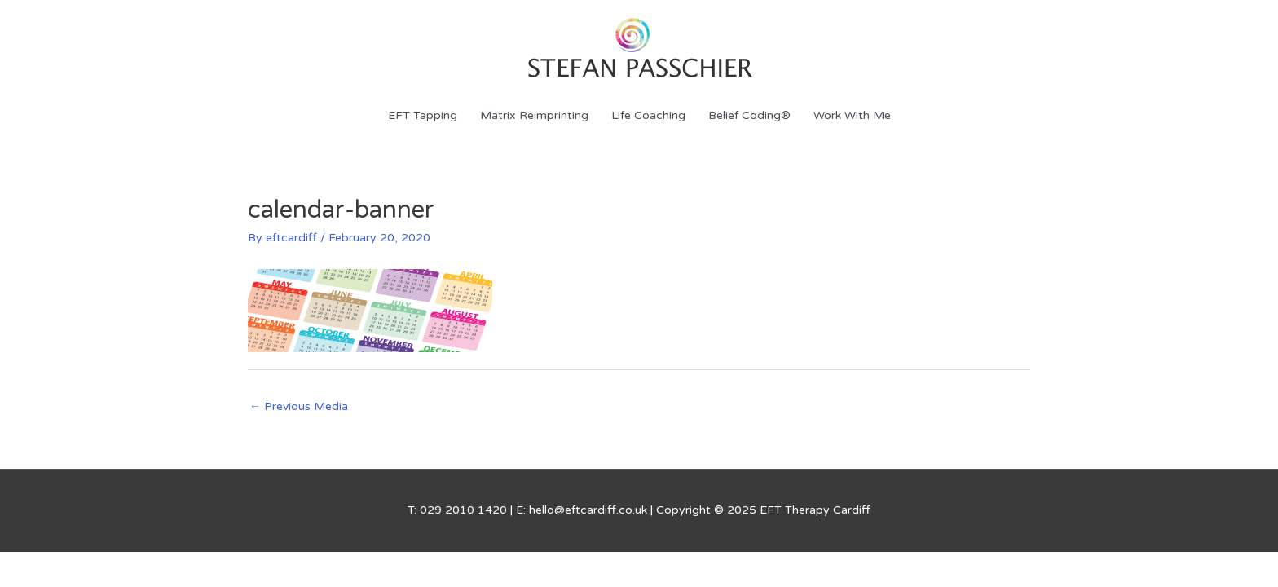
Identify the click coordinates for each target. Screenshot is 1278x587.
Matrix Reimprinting (534, 115)
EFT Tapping (422, 115)
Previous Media (298, 406)
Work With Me (852, 115)
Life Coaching (648, 115)
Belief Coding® (749, 115)
